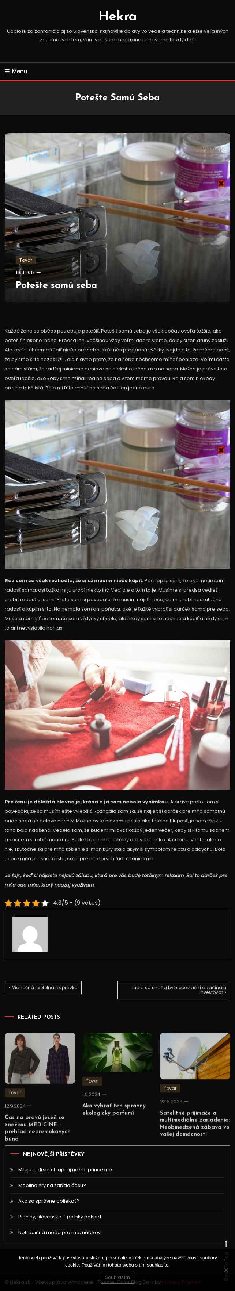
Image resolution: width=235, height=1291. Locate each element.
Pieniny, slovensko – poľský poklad (59, 1216)
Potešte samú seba (56, 285)
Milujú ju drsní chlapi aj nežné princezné (65, 1169)
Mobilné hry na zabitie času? (52, 1185)
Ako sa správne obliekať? (48, 1201)
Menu (16, 71)
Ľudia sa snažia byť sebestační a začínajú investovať (178, 989)
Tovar (25, 260)
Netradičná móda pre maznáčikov (59, 1232)
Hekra (117, 17)
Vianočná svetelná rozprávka (45, 987)
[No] (226, 1269)
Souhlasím (117, 1277)
